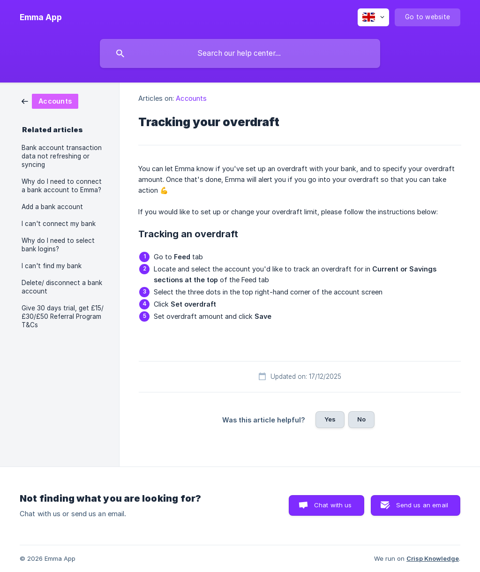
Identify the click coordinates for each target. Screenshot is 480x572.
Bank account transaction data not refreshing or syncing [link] (62, 156)
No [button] (361, 419)
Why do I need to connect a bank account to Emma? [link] (62, 186)
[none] (41, 17)
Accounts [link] (191, 98)
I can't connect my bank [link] (59, 223)
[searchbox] (240, 53)
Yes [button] (330, 419)
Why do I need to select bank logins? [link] (58, 245)
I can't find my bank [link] (52, 266)
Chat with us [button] (333, 505)
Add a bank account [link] (52, 207)
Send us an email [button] (422, 505)
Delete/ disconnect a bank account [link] (62, 287)
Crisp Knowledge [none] (432, 558)
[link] (50, 100)
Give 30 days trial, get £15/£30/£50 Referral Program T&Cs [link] (63, 316)
